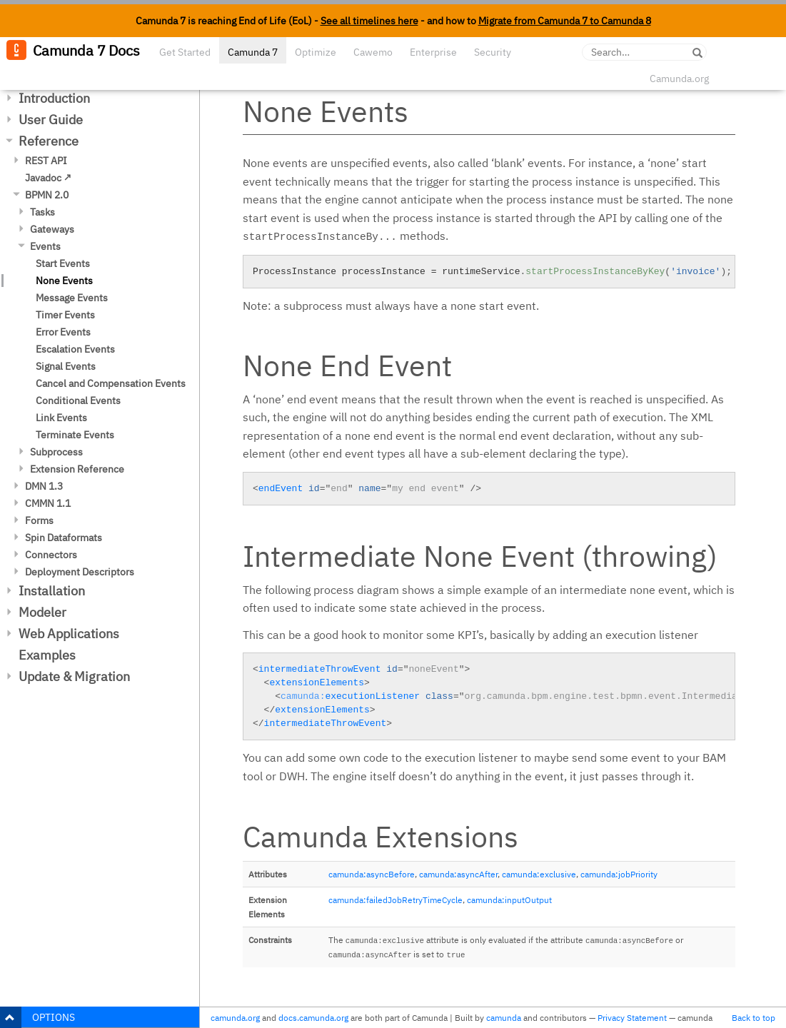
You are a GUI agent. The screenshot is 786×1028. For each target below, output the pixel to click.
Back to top (753, 1017)
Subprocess (56, 451)
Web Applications (69, 633)
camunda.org (235, 1017)
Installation (52, 591)
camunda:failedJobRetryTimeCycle (395, 900)
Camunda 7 (253, 52)
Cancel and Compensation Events (111, 383)
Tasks (42, 212)
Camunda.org (679, 78)
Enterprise (433, 52)
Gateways (52, 229)
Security (492, 52)
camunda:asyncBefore (371, 874)
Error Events (63, 332)
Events (45, 246)
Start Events (63, 263)
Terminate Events (75, 434)
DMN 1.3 (44, 486)
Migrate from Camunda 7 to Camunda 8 (564, 20)
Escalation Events (75, 349)
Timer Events (65, 314)
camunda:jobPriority (618, 874)
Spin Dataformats (63, 537)
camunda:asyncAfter (458, 874)
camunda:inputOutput (509, 900)
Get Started (185, 52)
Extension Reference (77, 469)
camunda (503, 1017)
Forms (39, 520)
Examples (47, 655)
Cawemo (373, 52)
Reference (49, 141)
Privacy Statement (632, 1017)
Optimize (315, 52)
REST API (46, 160)
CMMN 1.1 (48, 503)
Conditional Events (78, 400)
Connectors (51, 554)
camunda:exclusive (539, 874)
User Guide (51, 119)
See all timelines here (369, 20)
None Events (64, 280)
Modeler (42, 612)
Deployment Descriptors (79, 571)
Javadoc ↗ (48, 177)
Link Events (61, 417)
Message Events (72, 297)
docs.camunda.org (313, 1017)
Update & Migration (74, 676)
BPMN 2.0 (47, 194)
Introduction (54, 98)
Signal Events (66, 366)
